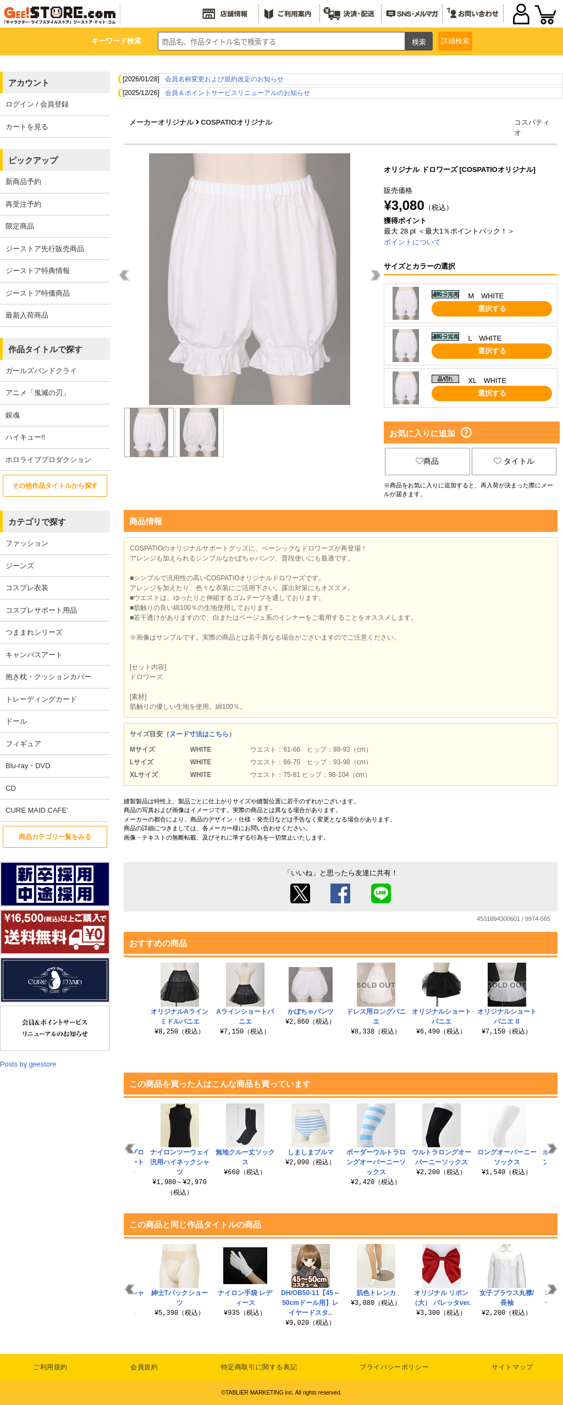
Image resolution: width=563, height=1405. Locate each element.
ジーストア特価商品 (37, 293)
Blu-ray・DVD (28, 766)
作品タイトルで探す (45, 349)
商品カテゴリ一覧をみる (55, 837)
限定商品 (19, 226)
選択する (492, 308)
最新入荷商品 (26, 315)
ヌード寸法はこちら (199, 734)
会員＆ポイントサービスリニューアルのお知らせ (237, 93)
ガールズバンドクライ (41, 370)
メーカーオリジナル (161, 122)
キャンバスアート (34, 655)
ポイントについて (412, 242)
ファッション (26, 543)
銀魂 (12, 415)
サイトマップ (512, 1367)
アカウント (28, 82)
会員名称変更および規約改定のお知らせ (224, 79)
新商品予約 (23, 181)
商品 (427, 461)
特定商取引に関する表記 (259, 1367)
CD (10, 788)
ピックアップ (33, 160)
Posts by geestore (28, 1064)
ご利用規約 (50, 1367)
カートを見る (26, 127)
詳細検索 (455, 41)
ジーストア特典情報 (37, 270)
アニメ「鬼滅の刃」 (37, 392)
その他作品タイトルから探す (55, 486)
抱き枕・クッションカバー (48, 677)
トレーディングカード (41, 699)
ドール (16, 721)
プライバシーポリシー (394, 1367)
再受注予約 (23, 204)
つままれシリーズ (34, 632)
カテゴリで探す (37, 521)
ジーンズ (19, 566)
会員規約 (144, 1367)
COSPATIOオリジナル (236, 122)
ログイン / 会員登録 (37, 104)
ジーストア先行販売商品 (44, 249)
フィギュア (23, 744)
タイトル (514, 461)
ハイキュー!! (25, 437)
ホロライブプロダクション (48, 460)
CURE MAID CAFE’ (36, 810)
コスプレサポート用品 (41, 610)
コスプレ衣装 (26, 588)
